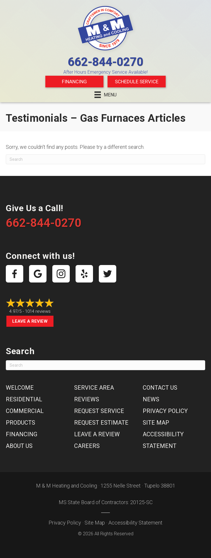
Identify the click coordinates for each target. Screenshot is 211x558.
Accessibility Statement (135, 523)
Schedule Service (136, 81)
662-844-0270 (105, 62)
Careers (87, 445)
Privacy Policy (165, 410)
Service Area (94, 387)
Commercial (25, 410)
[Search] (105, 159)
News (151, 399)
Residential (24, 399)
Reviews (86, 399)
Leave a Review (30, 321)
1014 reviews (38, 311)
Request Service (99, 410)
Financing (74, 81)
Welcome (20, 387)
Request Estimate (101, 422)
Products (20, 422)
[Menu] (105, 94)
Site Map (156, 422)
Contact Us (160, 387)
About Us (19, 445)
